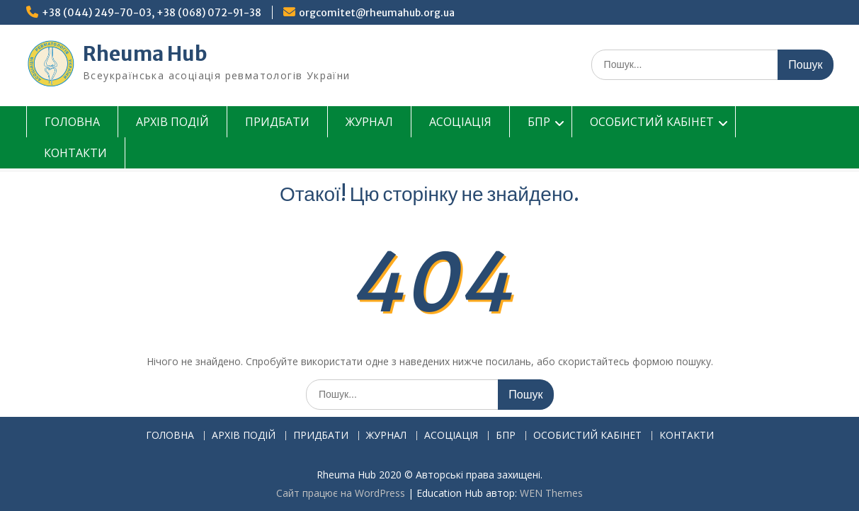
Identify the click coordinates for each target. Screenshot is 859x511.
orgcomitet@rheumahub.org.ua (377, 12)
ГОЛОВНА (72, 122)
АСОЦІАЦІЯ (460, 122)
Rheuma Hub (145, 54)
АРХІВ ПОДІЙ (172, 122)
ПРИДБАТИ (277, 122)
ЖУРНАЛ (369, 122)
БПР (539, 122)
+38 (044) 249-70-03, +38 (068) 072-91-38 (151, 12)
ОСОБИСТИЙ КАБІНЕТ (652, 122)
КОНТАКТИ (75, 153)
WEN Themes (551, 493)
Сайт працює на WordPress (340, 493)
